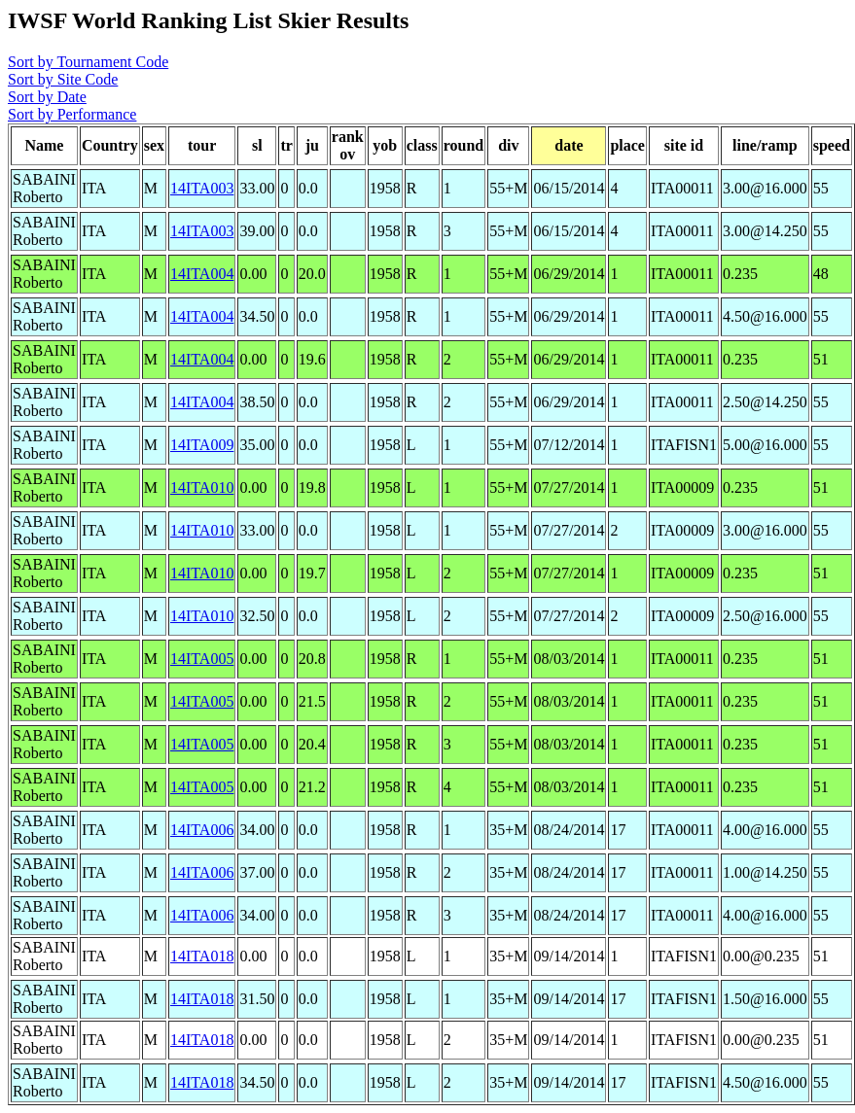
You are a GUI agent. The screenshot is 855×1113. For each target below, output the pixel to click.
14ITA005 (201, 658)
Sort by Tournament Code (88, 61)
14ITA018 (201, 956)
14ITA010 (201, 487)
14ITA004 (201, 273)
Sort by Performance (72, 114)
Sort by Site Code (63, 79)
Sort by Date (47, 96)
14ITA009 (201, 444)
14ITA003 (201, 188)
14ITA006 (201, 829)
